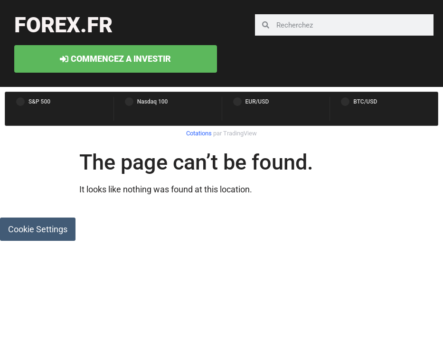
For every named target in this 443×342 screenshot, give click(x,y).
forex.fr (63, 25)
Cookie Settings (37, 229)
